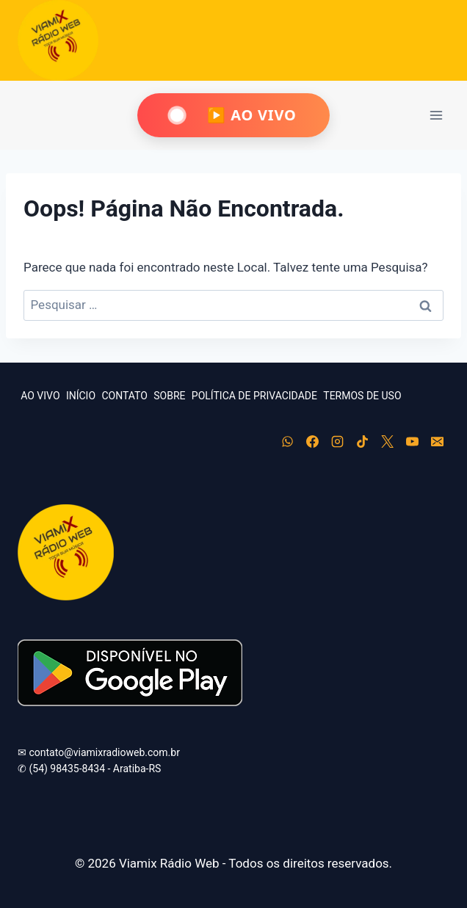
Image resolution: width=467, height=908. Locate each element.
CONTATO (124, 396)
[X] (386, 441)
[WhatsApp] (287, 441)
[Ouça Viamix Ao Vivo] (233, 115)
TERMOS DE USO (362, 396)
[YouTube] (411, 441)
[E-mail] (436, 441)
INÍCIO (80, 396)
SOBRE (169, 396)
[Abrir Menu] (435, 114)
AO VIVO (40, 396)
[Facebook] (312, 441)
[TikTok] (362, 441)
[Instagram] (337, 441)
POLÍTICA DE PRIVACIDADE (254, 396)
